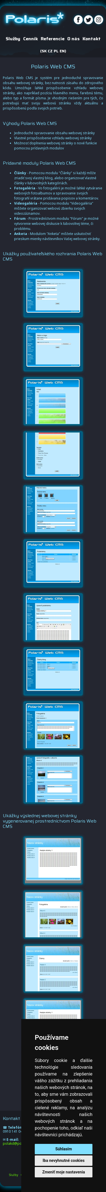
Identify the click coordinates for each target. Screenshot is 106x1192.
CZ (50, 51)
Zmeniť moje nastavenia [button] (63, 1172)
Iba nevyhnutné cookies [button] (64, 1160)
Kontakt (92, 39)
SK (44, 51)
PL (56, 51)
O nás (73, 39)
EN (62, 51)
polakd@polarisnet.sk (20, 1143)
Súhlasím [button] (63, 1149)
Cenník (30, 39)
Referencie (52, 39)
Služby (13, 39)
